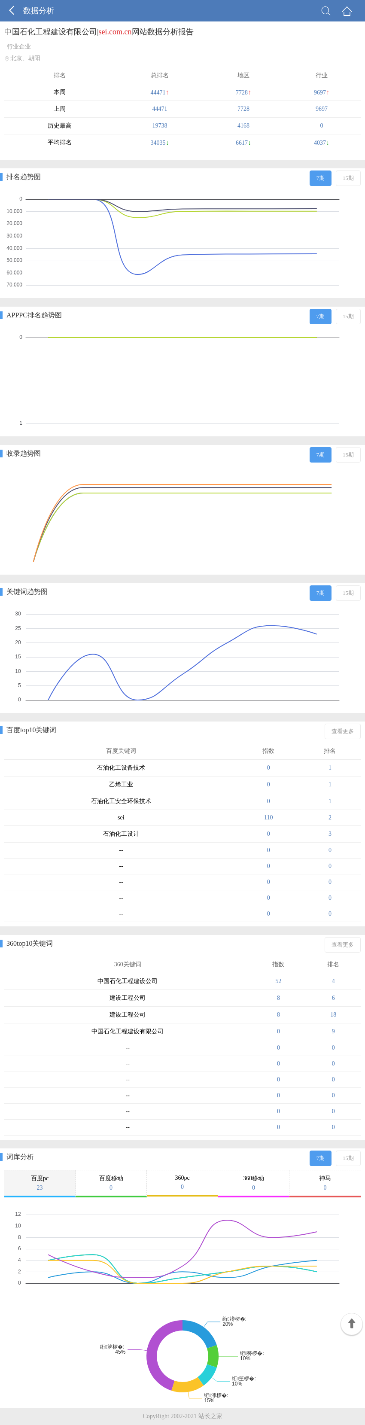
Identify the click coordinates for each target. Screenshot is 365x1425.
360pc (182, 1183)
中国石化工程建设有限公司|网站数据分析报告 (99, 31)
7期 (320, 178)
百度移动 (111, 1183)
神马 (325, 1183)
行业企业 (19, 46)
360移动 (253, 1183)
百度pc (39, 1183)
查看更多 (343, 731)
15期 (348, 178)
